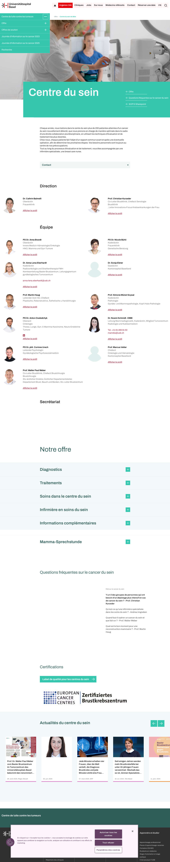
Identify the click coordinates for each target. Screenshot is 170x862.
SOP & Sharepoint (137, 104)
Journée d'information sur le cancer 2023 (21, 36)
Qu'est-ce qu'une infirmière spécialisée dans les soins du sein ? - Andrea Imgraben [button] (126, 610)
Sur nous (98, 5)
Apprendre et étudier (149, 833)
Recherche (7, 50)
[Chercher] (165, 5)
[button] (85, 469)
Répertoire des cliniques (55, 860)
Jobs (88, 5)
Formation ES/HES (147, 848)
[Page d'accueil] (16, 5)
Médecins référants (115, 5)
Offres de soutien (10, 30)
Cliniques (79, 5)
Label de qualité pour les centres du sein (65, 679)
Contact (131, 5)
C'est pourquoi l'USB (147, 860)
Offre (4, 23)
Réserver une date (146, 5)
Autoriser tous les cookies (108, 834)
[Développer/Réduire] (45, 16)
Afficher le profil (30, 210)
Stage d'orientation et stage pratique (150, 855)
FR (159, 5)
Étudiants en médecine (148, 851)
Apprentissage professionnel (150, 842)
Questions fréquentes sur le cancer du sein (148, 98)
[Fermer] (132, 831)
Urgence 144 (65, 5)
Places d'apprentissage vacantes (152, 845)
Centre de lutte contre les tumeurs (17, 16)
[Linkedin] (24, 335)
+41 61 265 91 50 (119, 330)
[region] (74, 841)
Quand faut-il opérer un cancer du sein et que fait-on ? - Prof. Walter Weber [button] (125, 619)
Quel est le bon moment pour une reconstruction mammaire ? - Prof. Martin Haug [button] (126, 629)
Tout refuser (108, 843)
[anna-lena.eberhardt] (36, 280)
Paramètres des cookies (108, 850)
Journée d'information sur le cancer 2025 (21, 43)
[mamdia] (116, 333)
